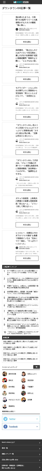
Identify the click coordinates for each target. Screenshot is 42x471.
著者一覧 (5, 448)
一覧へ (36, 367)
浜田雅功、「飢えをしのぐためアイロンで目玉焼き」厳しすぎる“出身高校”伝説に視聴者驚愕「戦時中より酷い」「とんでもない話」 (26, 55)
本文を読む (27, 42)
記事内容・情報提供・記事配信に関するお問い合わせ (13, 467)
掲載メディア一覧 (8, 454)
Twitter (12, 419)
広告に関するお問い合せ (10, 460)
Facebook (13, 426)
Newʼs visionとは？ (8, 442)
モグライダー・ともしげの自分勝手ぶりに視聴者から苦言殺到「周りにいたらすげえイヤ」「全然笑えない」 (26, 96)
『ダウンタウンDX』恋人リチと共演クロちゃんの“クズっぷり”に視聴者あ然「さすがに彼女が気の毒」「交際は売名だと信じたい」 (27, 133)
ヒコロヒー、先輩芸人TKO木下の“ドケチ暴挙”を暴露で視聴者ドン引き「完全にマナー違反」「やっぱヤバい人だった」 (27, 241)
